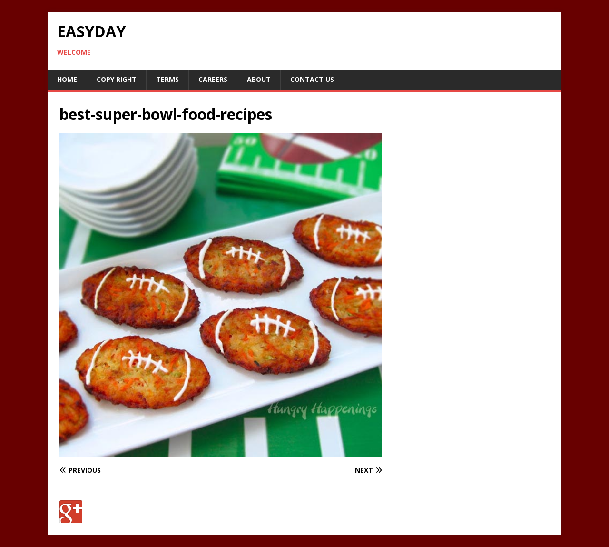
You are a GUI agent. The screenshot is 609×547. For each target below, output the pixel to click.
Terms (167, 79)
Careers (212, 79)
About (259, 79)
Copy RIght (117, 79)
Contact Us (312, 79)
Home (67, 79)
